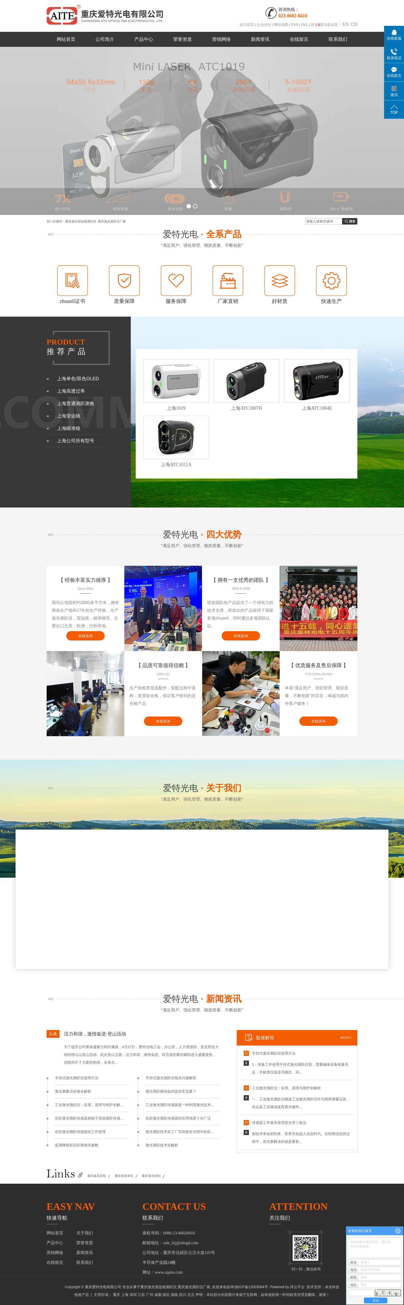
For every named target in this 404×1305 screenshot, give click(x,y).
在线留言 (299, 39)
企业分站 (264, 25)
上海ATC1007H (246, 408)
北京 (190, 1295)
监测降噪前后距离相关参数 (76, 1145)
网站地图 (281, 25)
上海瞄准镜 (68, 428)
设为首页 (247, 25)
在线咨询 (85, 636)
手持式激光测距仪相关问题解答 (171, 1078)
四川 (182, 1295)
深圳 (133, 1295)
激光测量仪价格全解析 (73, 1091)
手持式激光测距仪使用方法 (76, 1078)
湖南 (174, 1295)
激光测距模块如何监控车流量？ (171, 1091)
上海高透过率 (71, 391)
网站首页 (66, 39)
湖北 (166, 1295)
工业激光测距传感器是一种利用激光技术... (180, 1105)
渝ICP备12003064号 (251, 1287)
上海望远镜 (68, 416)
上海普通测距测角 (75, 403)
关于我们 (84, 1233)
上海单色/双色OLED (78, 378)
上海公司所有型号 (75, 440)
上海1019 (176, 408)
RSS (294, 25)
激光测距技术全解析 (162, 1145)
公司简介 (105, 39)
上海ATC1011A (176, 464)
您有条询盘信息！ (326, 25)
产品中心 (143, 39)
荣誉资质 (182, 39)
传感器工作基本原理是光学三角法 (279, 1123)
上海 (124, 1295)
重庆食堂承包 (124, 1176)
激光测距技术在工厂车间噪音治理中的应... (180, 1132)
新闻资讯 (260, 39)
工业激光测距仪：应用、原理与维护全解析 (286, 1088)
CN (354, 24)
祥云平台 (297, 1287)
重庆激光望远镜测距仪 (80, 221)
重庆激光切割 (151, 1176)
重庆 (116, 1295)
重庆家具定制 (96, 1176)
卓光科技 (332, 1287)
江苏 (141, 1295)
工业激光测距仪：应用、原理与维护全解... (89, 1105)
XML (304, 25)
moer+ (346, 1038)
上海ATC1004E (317, 408)
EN (345, 24)
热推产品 (81, 1295)
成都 (158, 1295)
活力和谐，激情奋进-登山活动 (95, 1033)
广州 (149, 1295)
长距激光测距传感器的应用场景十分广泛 (178, 1118)
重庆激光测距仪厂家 (112, 221)
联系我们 (338, 39)
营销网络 (221, 39)
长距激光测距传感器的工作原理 (80, 1132)
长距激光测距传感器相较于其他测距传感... (89, 1118)
